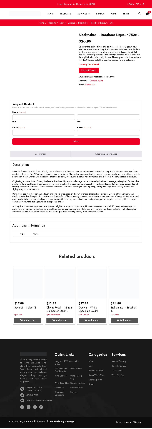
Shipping (137, 422)
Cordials (71, 23)
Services (82, 14)
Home (51, 14)
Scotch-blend (55, 315)
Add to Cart (27, 320)
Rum (20, 315)
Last (78, 122)
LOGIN (131, 4)
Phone (84, 128)
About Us (74, 361)
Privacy (119, 422)
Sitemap (73, 392)
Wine (114, 14)
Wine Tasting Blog (76, 377)
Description (40, 154)
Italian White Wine (97, 375)
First (14, 122)
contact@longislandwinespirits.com (39, 401)
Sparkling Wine (95, 380)
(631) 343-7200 (32, 395)
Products (65, 14)
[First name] (43, 117)
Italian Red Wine (96, 370)
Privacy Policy (76, 388)
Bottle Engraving (118, 366)
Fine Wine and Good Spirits (61, 370)
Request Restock (88, 70)
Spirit (126, 14)
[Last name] (108, 117)
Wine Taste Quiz (61, 383)
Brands (100, 14)
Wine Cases (116, 370)
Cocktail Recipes (77, 383)
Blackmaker (90, 85)
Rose (91, 384)
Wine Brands (76, 368)
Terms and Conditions (59, 394)
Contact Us (59, 388)
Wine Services (60, 376)
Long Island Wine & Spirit (62, 363)
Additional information (106, 154)
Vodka (117, 315)
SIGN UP (140, 4)
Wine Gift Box (117, 375)
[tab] (40, 154)
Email (18, 128)
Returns (127, 422)
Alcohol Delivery (118, 361)
